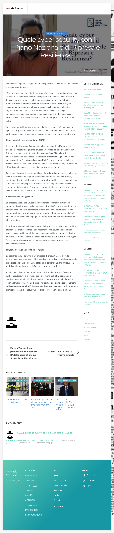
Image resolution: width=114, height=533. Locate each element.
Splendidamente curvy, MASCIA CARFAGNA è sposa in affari (96, 164)
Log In (86, 335)
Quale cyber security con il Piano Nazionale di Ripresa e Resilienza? (57, 47)
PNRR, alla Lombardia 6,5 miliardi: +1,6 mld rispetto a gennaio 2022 (66, 404)
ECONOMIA (32, 505)
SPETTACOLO (31, 476)
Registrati (87, 331)
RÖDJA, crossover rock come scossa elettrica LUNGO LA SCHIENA (95, 173)
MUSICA (30, 481)
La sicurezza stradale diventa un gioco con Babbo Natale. (96, 231)
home (86, 319)
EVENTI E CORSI (32, 510)
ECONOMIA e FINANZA (57, 33)
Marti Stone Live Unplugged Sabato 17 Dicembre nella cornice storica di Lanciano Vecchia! (94, 221)
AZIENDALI (30, 500)
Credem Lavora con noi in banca (17, 401)
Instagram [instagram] (88, 480)
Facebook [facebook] (88, 475)
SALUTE (28, 495)
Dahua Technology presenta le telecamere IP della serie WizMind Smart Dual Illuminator (23, 353)
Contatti (87, 339)
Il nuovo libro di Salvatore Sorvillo (93, 95)
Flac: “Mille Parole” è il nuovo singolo (61, 353)
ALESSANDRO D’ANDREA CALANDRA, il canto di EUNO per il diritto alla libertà (95, 155)
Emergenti (33, 486)
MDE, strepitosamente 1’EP (94, 89)
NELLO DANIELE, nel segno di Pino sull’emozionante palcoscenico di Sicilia (95, 115)
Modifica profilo (90, 327)
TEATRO (30, 491)
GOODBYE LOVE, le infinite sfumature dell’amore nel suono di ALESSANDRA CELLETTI (95, 126)
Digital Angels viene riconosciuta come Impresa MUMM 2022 (42, 403)
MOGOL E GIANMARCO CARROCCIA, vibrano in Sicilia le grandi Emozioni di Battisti (95, 136)
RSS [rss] (86, 486)
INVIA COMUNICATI (33, 515)
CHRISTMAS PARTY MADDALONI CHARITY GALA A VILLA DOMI (95, 208)
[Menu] (104, 6)
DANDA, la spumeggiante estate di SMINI (93, 146)
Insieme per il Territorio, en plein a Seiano (96, 239)
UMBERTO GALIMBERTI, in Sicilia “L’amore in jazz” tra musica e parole (94, 105)
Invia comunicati (90, 323)
